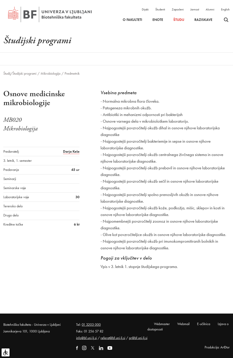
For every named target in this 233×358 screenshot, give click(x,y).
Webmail (183, 324)
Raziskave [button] (203, 20)
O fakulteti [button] (132, 20)
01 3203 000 (91, 324)
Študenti (160, 9)
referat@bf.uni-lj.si (113, 338)
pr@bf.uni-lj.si (138, 338)
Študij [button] (178, 20)
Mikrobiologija (50, 73)
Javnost (194, 9)
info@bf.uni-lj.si (86, 338)
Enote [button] (157, 20)
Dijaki (145, 9)
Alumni (210, 9)
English (225, 9)
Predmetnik (72, 73)
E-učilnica (203, 324)
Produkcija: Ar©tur (217, 347)
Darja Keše (71, 151)
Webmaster (162, 324)
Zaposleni (178, 9)
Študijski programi (24, 73)
